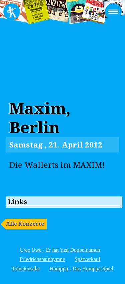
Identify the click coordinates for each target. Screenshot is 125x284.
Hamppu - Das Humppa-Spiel (81, 268)
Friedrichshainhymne (42, 259)
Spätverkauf (87, 259)
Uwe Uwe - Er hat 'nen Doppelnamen (60, 250)
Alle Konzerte (25, 224)
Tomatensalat (26, 268)
